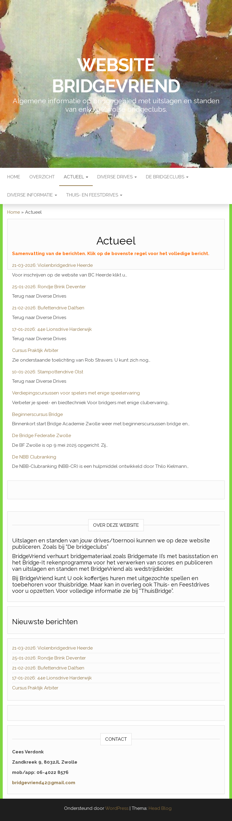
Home (13, 177)
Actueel (76, 177)
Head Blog (160, 808)
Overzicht (42, 177)
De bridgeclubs (167, 177)
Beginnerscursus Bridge (37, 414)
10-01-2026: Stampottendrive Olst (47, 372)
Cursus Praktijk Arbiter (35, 350)
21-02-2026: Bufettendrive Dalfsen (48, 308)
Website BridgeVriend (116, 75)
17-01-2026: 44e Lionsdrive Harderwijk (52, 329)
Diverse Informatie (32, 195)
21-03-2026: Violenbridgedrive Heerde (52, 265)
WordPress (116, 808)
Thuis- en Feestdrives (94, 195)
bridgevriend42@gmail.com (43, 782)
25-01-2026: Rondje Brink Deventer (49, 286)
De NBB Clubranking (34, 457)
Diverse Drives (117, 177)
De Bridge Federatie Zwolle (41, 435)
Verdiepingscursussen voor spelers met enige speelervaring (76, 393)
